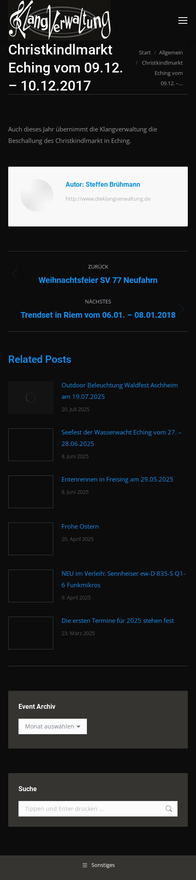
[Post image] (30, 397)
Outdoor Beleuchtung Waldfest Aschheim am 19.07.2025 (120, 390)
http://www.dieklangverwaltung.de (108, 198)
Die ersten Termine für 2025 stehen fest (118, 620)
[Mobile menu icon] (183, 20)
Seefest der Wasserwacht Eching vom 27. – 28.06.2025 (122, 438)
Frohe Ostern (80, 526)
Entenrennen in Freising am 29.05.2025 (117, 479)
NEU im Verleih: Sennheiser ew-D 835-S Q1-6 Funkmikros (123, 579)
